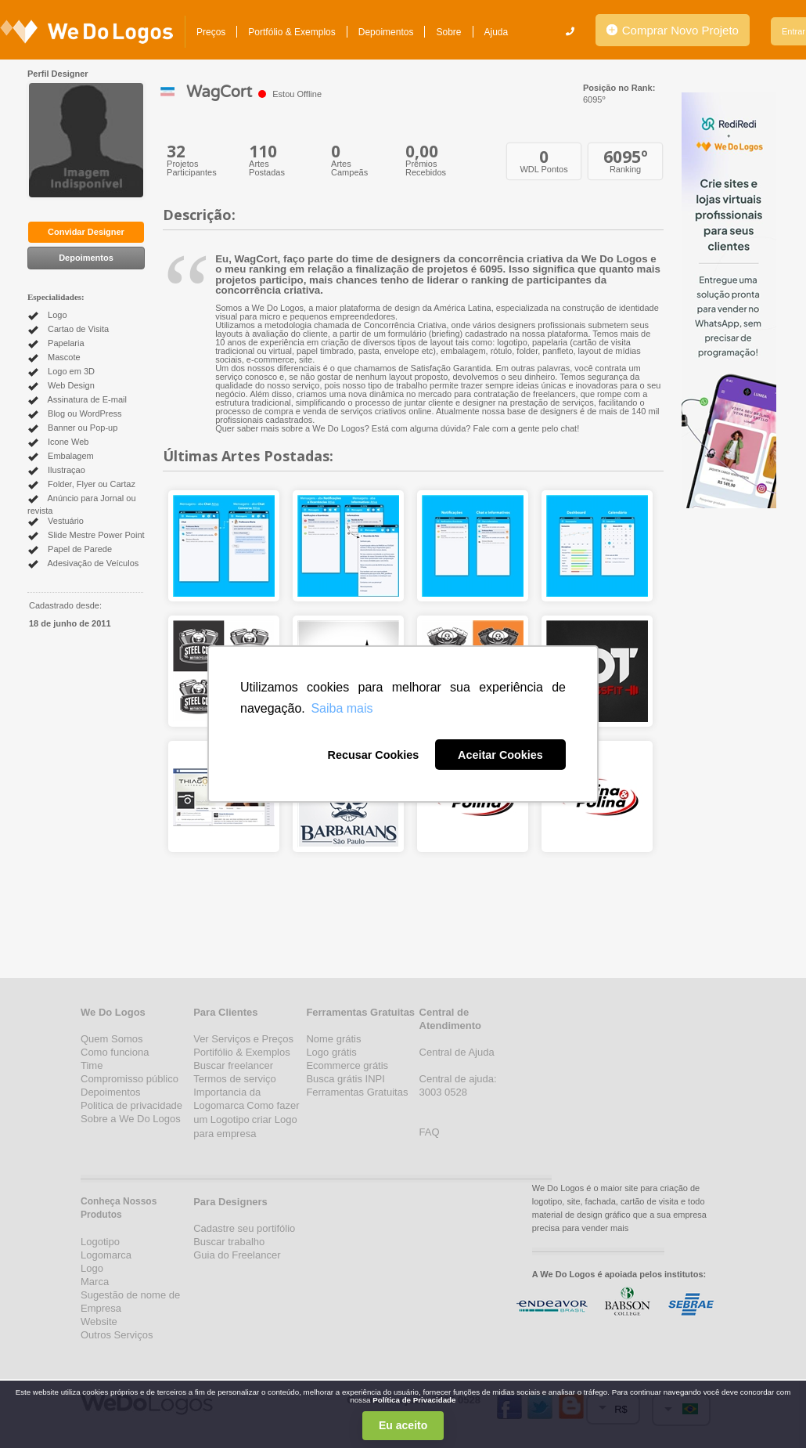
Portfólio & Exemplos (291, 32)
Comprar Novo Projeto (672, 30)
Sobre (448, 32)
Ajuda (496, 32)
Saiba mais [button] (341, 708)
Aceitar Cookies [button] (500, 755)
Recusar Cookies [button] (373, 755)
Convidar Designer (86, 232)
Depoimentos (386, 32)
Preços (210, 32)
